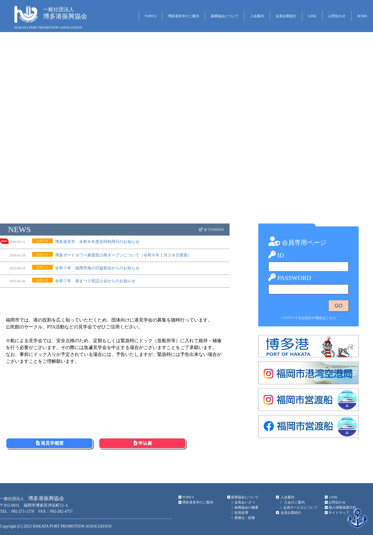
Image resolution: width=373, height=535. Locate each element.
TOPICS (150, 16)
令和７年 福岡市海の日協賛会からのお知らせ (97, 268)
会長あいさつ (242, 502)
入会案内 (257, 16)
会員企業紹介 (286, 16)
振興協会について (224, 16)
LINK (312, 16)
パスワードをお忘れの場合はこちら (308, 318)
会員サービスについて (298, 507)
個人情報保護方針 (340, 507)
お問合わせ (336, 16)
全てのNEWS (211, 230)
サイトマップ (336, 513)
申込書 (142, 443)
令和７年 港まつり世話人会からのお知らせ (95, 281)
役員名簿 (239, 513)
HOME (362, 16)
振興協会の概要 (244, 507)
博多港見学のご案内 (183, 16)
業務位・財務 (242, 518)
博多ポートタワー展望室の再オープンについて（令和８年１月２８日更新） (123, 255)
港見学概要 (49, 443)
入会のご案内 (292, 502)
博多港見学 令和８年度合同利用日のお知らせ (97, 242)
